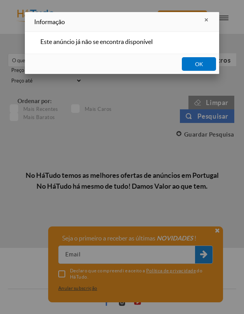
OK (199, 64)
